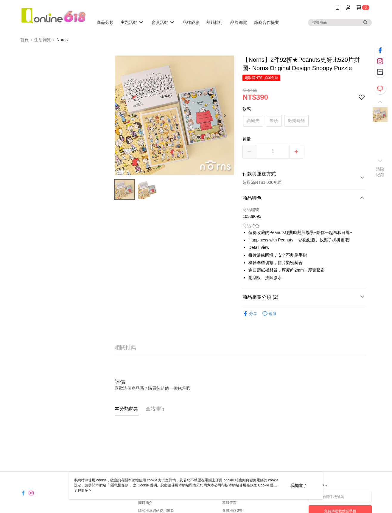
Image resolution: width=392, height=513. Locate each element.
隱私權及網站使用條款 (156, 511)
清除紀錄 (380, 172)
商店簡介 (145, 503)
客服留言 (229, 503)
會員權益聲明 (233, 511)
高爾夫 (253, 120)
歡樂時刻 (296, 120)
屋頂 (274, 120)
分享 (249, 314)
